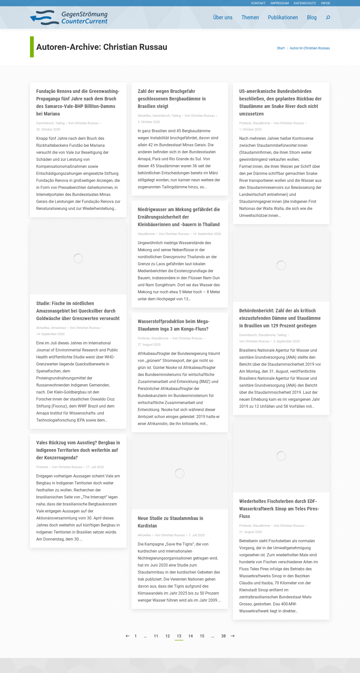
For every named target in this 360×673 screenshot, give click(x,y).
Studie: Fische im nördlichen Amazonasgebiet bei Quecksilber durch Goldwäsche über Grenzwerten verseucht (78, 310)
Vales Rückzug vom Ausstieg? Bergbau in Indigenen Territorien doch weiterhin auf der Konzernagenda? (78, 450)
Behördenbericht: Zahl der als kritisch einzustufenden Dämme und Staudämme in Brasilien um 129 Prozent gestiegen (280, 318)
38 (223, 636)
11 (156, 636)
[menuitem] (258, 3)
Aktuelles (144, 115)
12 (167, 636)
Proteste (245, 123)
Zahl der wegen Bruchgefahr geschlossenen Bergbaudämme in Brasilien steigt (172, 98)
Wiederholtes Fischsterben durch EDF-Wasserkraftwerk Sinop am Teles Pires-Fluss (279, 508)
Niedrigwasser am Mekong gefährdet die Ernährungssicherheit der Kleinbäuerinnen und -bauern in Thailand (179, 216)
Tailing (59, 123)
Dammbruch (45, 123)
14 (190, 636)
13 (179, 636)
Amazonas (58, 328)
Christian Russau (135, 47)
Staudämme (261, 123)
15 (202, 636)
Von (83, 123)
